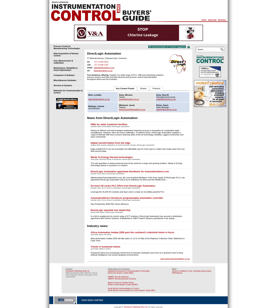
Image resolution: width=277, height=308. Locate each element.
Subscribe (212, 20)
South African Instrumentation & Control (123, 288)
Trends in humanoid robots (105, 246)
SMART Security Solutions (118, 277)
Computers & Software (64, 75)
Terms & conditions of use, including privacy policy (191, 271)
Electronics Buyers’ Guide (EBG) (121, 273)
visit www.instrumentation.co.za (175, 259)
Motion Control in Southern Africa (121, 283)
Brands (143, 88)
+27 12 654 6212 (101, 62)
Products (156, 88)
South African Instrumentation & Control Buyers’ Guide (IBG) (131, 290)
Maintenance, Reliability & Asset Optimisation (66, 69)
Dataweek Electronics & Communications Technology (129, 271)
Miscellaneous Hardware (65, 80)
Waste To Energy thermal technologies (112, 157)
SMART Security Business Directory (122, 279)
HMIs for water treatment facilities (109, 124)
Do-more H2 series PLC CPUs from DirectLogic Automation (123, 185)
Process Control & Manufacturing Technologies (67, 47)
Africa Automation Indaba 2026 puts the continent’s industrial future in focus (132, 232)
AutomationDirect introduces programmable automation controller (127, 198)
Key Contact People (125, 88)
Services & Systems (63, 85)
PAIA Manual (177, 273)
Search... (201, 49)
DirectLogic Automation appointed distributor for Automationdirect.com (130, 171)
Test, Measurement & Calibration (63, 62)
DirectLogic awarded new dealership (110, 210)
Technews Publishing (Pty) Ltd (77, 271)
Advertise (222, 20)
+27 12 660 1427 (101, 65)
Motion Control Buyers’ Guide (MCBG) (123, 285)
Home (204, 20)
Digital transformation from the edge (110, 143)
